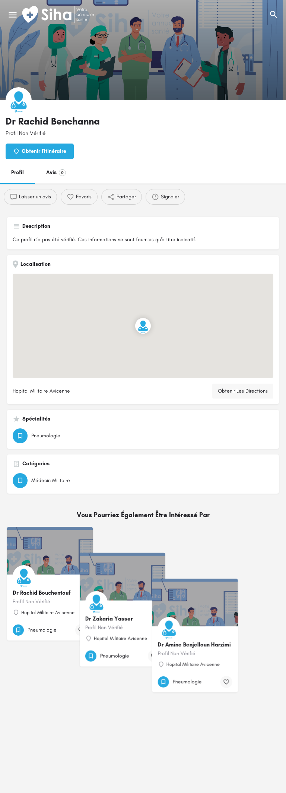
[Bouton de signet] (81, 630)
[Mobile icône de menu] (12, 14)
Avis (56, 172)
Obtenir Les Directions (243, 391)
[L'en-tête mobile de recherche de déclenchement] (274, 14)
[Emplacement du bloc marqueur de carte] (143, 326)
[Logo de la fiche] (19, 100)
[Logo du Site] (59, 15)
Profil (17, 172)
